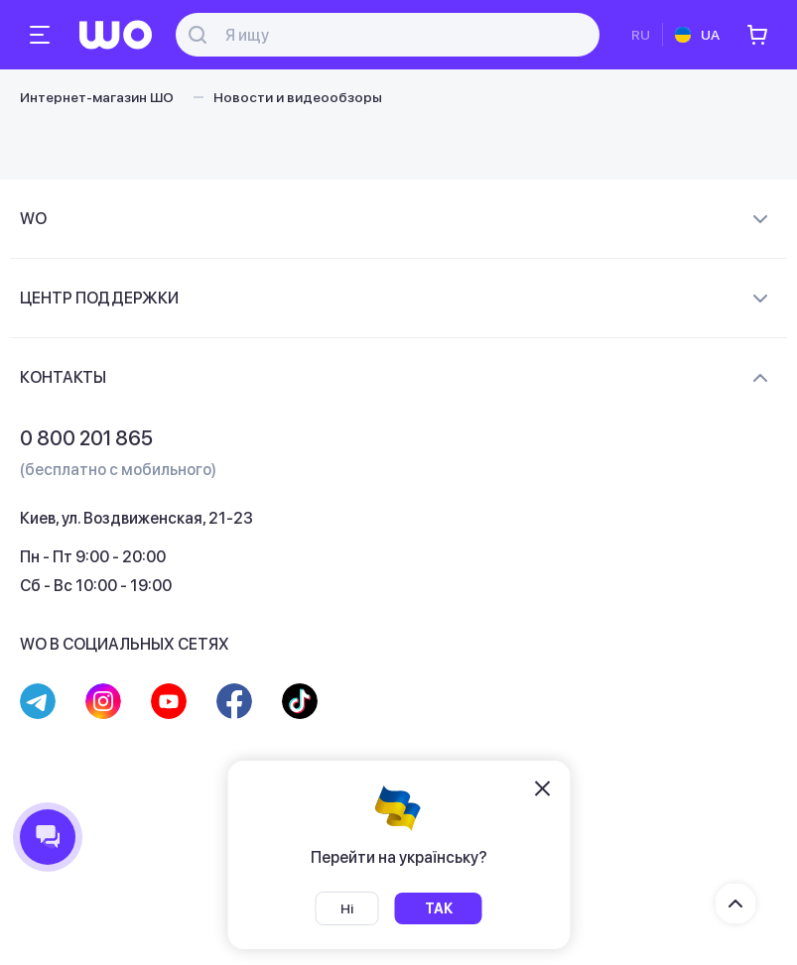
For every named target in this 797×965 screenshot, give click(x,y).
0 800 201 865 (86, 438)
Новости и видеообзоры (297, 97)
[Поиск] (398, 35)
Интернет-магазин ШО (97, 97)
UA (710, 35)
